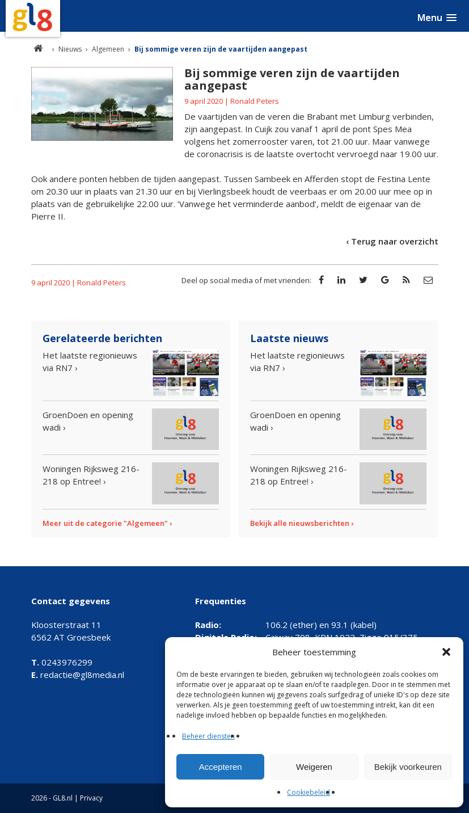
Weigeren (314, 767)
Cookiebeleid (308, 792)
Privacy (91, 798)
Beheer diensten (208, 736)
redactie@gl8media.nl (77, 674)
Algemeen (108, 49)
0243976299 (61, 662)
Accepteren (220, 767)
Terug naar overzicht (394, 241)
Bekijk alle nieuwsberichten (299, 523)
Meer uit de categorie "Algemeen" (105, 523)
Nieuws (70, 49)
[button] (446, 652)
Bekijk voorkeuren (408, 767)
